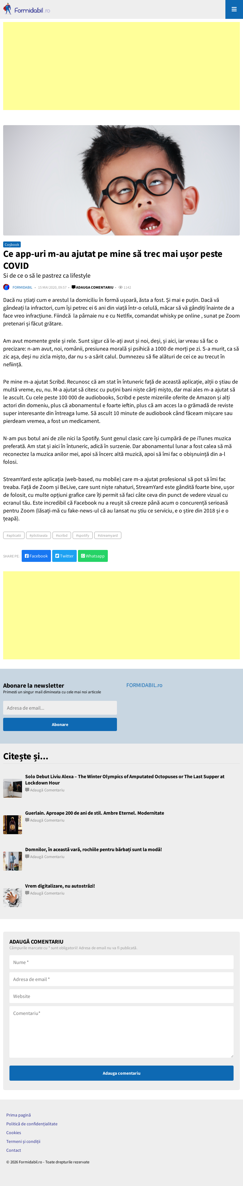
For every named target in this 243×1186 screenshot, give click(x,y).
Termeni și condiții (23, 1141)
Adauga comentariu (92, 287)
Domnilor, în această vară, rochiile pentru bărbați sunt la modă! (93, 849)
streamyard (109, 535)
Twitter (64, 556)
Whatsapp (93, 556)
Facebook (36, 556)
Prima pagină (18, 1115)
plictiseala (39, 535)
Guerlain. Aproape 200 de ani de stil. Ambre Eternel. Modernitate (94, 813)
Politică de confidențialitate (32, 1124)
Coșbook (12, 244)
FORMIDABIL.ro (144, 685)
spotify (83, 535)
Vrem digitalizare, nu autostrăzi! (60, 886)
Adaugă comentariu (47, 790)
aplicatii (14, 535)
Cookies (13, 1132)
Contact (13, 1150)
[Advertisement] (121, 66)
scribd (63, 535)
